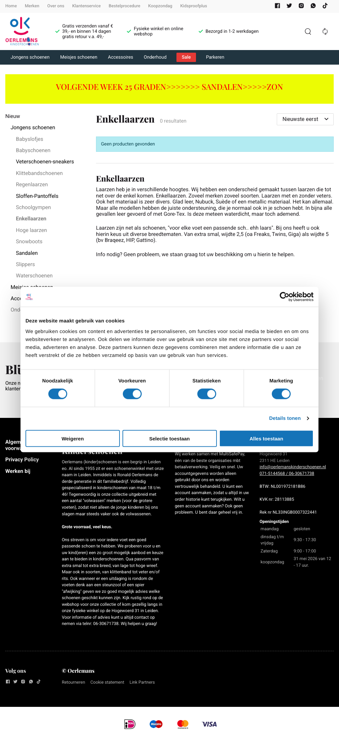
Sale (186, 57)
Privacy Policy (22, 459)
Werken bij (17, 471)
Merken (32, 6)
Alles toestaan (266, 438)
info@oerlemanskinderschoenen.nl (293, 467)
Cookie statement (107, 682)
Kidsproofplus (193, 6)
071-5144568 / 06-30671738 (287, 473)
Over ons (55, 6)
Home (11, 6)
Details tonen (285, 418)
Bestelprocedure (124, 6)
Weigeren (73, 438)
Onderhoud (155, 57)
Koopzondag (160, 6)
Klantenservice (86, 6)
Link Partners (142, 682)
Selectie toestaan (169, 438)
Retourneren (73, 682)
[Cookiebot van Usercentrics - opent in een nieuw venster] (285, 297)
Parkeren (215, 57)
